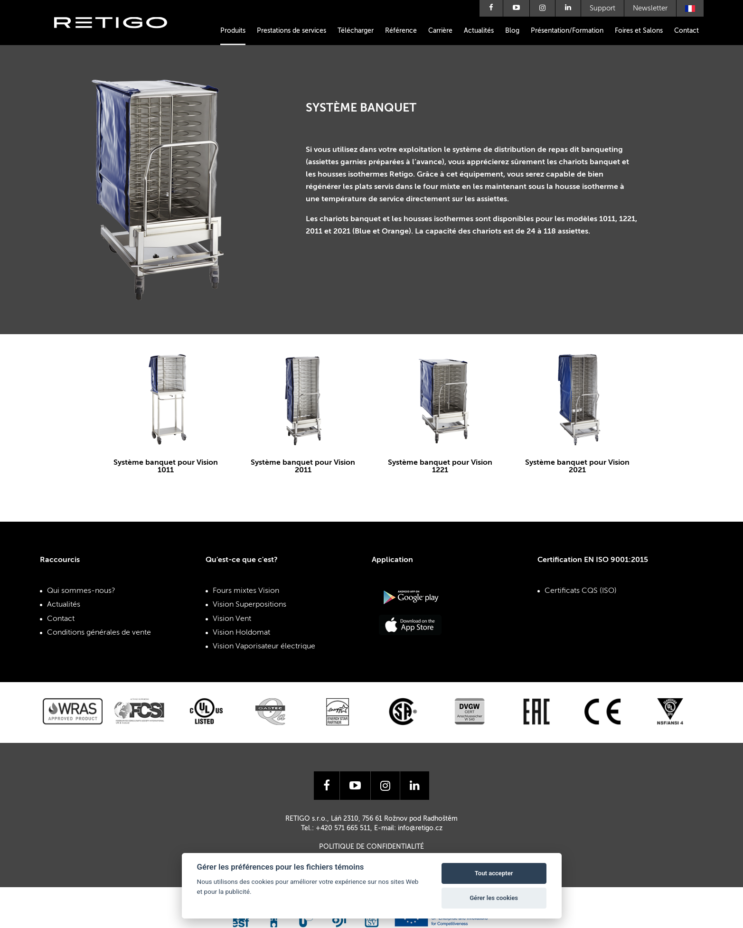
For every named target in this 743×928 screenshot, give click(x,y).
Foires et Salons (639, 31)
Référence (401, 31)
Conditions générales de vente (99, 633)
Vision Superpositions (249, 605)
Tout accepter (494, 873)
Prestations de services (291, 31)
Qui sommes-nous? (81, 591)
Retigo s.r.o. (118, 37)
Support (602, 8)
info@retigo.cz (420, 828)
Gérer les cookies (494, 897)
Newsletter (650, 8)
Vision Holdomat (241, 633)
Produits (232, 31)
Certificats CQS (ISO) (581, 591)
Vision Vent (232, 619)
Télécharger (356, 31)
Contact (686, 31)
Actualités (479, 31)
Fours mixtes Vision (246, 591)
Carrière (440, 31)
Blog (512, 31)
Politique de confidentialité (371, 847)
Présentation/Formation (567, 31)
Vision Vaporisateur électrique (264, 646)
